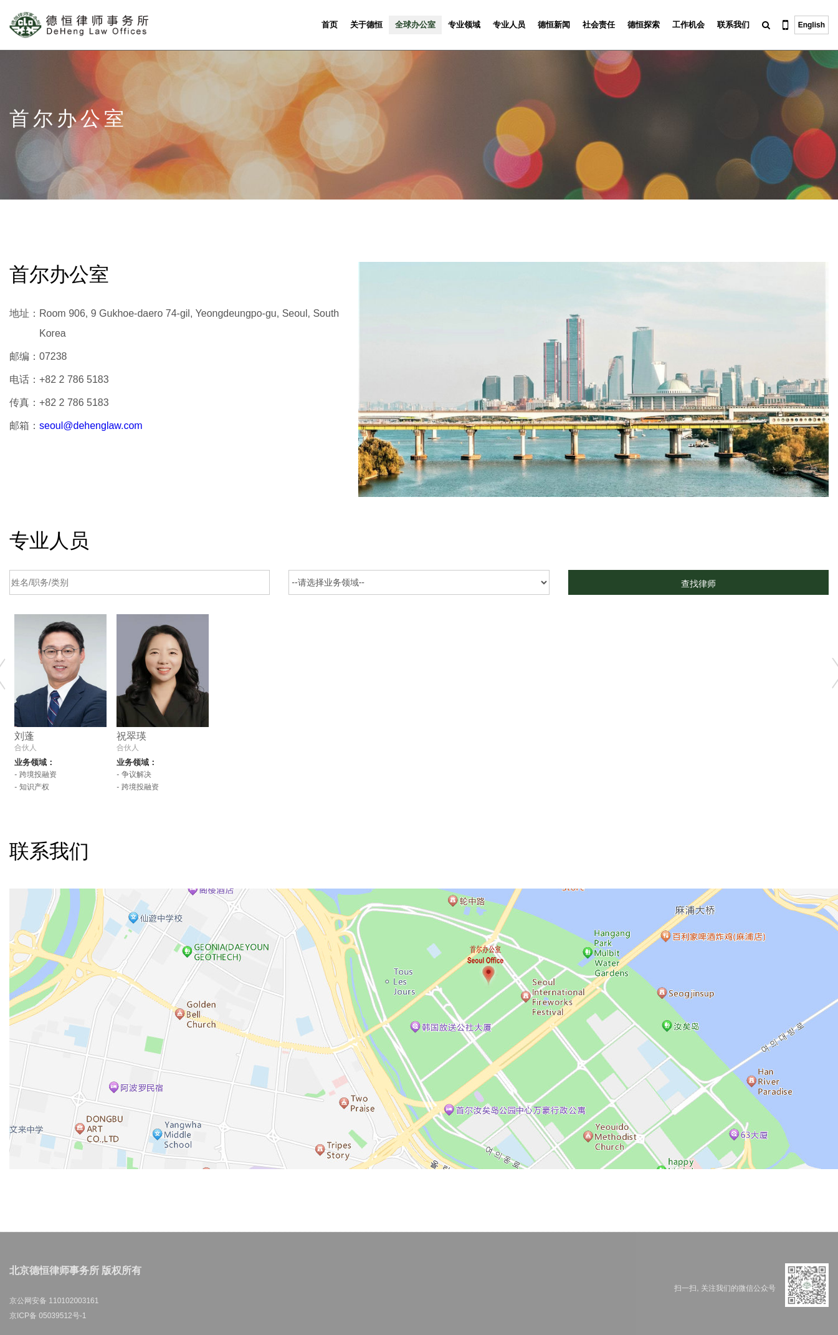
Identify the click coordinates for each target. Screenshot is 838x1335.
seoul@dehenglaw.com (91, 425)
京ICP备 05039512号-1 (47, 1315)
